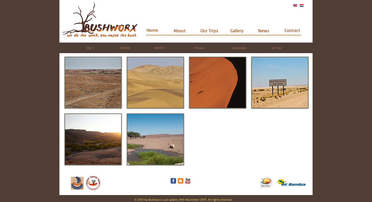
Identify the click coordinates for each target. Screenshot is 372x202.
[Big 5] (90, 47)
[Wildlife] (125, 47)
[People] (199, 47)
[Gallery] (237, 31)
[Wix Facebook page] (173, 181)
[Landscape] (239, 47)
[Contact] (292, 30)
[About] (179, 30)
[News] (263, 31)
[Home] (152, 30)
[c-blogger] (180, 181)
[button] (93, 82)
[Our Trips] (209, 31)
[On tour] (277, 47)
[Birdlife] (159, 47)
